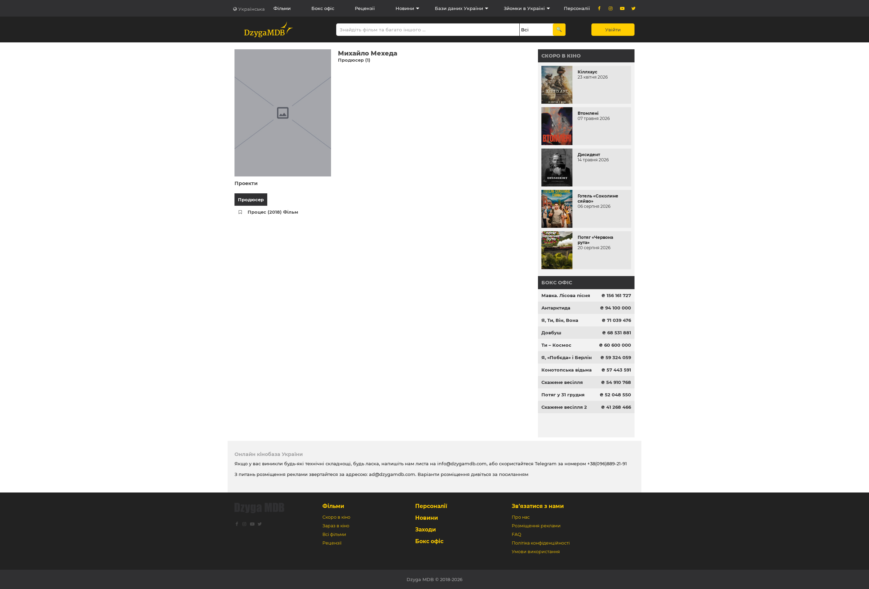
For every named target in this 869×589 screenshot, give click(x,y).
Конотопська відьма (566, 370)
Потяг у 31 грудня (563, 394)
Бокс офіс (322, 8)
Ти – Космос (556, 345)
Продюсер (251, 199)
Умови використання (536, 551)
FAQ (516, 534)
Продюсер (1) (354, 60)
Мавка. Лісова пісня (565, 295)
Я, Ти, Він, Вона (559, 320)
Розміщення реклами (536, 525)
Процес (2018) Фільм (273, 212)
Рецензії (365, 8)
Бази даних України (459, 8)
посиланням (513, 474)
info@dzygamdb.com (461, 463)
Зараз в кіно (335, 525)
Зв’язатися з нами (538, 506)
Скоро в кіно (561, 56)
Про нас (521, 517)
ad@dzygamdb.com (392, 474)
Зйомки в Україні (524, 8)
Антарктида (555, 308)
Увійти (613, 29)
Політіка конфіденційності (541, 543)
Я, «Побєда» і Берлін (566, 357)
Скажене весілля (562, 382)
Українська (251, 9)
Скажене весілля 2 (564, 407)
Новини (405, 8)
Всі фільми (334, 534)
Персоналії (577, 8)
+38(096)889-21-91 (607, 463)
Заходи (425, 529)
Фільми (282, 8)
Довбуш (551, 332)
